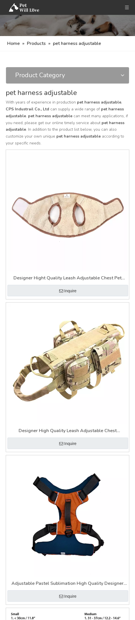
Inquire (68, 291)
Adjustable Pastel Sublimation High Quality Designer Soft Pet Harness (67, 583)
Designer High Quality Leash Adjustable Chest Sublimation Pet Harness (68, 431)
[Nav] (67, 25)
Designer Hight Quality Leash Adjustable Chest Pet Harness (67, 278)
